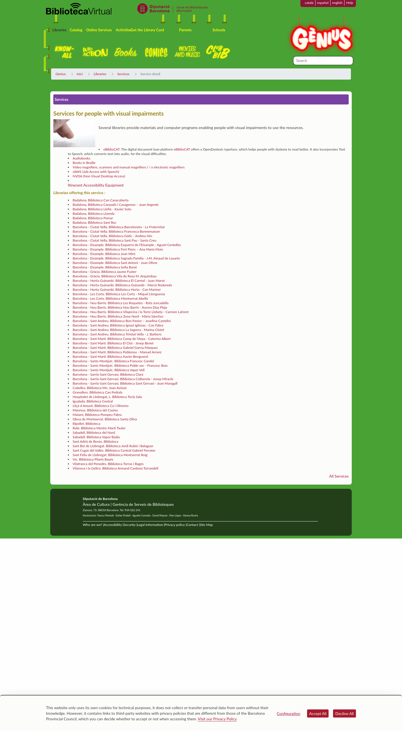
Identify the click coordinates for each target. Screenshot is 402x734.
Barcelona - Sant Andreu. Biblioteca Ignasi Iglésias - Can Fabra (118, 325)
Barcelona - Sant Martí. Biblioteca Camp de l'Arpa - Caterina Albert (122, 339)
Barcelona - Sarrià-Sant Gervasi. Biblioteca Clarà (108, 374)
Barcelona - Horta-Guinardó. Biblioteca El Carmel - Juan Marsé (119, 280)
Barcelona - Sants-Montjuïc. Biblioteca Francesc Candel (113, 361)
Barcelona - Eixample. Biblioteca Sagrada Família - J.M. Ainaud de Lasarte (126, 258)
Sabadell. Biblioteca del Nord (94, 432)
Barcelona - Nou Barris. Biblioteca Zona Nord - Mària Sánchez (118, 316)
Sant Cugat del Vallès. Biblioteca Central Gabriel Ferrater (114, 450)
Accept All (318, 713)
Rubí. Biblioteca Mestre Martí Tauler (99, 428)
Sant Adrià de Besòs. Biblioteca (95, 441)
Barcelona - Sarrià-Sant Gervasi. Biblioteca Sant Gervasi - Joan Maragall (125, 383)
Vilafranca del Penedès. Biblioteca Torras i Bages (108, 464)
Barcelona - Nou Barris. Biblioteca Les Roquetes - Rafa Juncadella (120, 303)
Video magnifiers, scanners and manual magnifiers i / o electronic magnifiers (129, 167)
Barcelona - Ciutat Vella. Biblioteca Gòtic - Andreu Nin (112, 236)
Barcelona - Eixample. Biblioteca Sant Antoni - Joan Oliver (115, 263)
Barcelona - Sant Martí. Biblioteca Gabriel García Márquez (115, 347)
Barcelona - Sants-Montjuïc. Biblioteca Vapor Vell (109, 370)
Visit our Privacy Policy (217, 718)
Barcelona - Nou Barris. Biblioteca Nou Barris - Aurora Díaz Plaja (120, 307)
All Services (339, 476)
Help (349, 3)
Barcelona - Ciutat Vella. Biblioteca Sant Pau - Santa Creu (114, 240)
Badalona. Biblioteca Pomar (93, 218)
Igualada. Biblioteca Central (93, 401)
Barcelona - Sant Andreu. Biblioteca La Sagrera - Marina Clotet (118, 330)
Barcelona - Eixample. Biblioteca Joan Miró (104, 254)
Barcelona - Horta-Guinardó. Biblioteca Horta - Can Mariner (117, 289)
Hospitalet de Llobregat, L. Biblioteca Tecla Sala (107, 397)
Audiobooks (81, 158)
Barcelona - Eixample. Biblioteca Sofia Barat (105, 267)
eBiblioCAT (111, 149)
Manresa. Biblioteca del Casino (95, 410)
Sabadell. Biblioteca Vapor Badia (96, 437)
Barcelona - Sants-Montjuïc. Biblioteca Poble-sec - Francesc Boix (120, 365)
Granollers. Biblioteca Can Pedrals (97, 392)
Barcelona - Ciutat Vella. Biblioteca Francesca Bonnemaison (116, 231)
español (323, 3)
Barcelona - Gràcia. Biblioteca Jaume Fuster (104, 272)
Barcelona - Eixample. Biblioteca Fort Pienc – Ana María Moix (118, 249)
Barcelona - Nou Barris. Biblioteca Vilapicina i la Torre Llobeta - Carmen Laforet (130, 312)
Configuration (288, 713)
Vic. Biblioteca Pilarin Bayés (93, 459)
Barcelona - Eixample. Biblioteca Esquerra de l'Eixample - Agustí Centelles (127, 245)
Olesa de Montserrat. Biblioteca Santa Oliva (105, 419)
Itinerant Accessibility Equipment (96, 185)
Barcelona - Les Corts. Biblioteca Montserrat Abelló (110, 298)
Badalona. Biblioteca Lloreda (93, 213)
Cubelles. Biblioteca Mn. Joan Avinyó (100, 388)
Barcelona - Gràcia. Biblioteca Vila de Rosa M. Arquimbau (114, 276)
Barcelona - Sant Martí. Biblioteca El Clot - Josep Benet (113, 343)
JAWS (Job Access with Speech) (96, 172)
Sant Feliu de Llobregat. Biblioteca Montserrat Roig (110, 455)
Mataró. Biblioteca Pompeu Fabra (97, 415)
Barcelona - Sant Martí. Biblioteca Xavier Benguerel (110, 356)
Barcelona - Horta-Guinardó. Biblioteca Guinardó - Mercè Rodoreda (122, 285)
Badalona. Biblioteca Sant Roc (94, 222)
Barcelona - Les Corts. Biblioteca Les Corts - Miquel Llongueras (119, 294)
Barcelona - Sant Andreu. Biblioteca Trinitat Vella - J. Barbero (117, 334)
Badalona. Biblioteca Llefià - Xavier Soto (102, 209)
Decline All (344, 713)
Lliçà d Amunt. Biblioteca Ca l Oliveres (100, 406)
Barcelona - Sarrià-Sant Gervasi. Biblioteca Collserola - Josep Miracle (123, 379)
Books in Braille (84, 163)
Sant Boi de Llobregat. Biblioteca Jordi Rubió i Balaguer (113, 446)
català (309, 3)
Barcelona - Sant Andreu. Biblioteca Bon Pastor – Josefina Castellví (122, 321)
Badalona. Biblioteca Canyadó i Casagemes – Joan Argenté (116, 204)
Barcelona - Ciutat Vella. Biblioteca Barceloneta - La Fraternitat (119, 227)
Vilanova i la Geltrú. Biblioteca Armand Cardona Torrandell (115, 468)
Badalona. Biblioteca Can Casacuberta (100, 200)
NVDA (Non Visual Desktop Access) (99, 176)
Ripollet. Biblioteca (86, 423)
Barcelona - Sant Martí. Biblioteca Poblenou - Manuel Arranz (117, 352)
